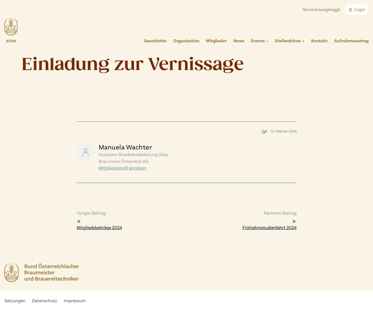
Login (356, 9)
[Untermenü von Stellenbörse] (303, 41)
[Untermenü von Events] (267, 41)
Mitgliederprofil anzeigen (123, 168)
